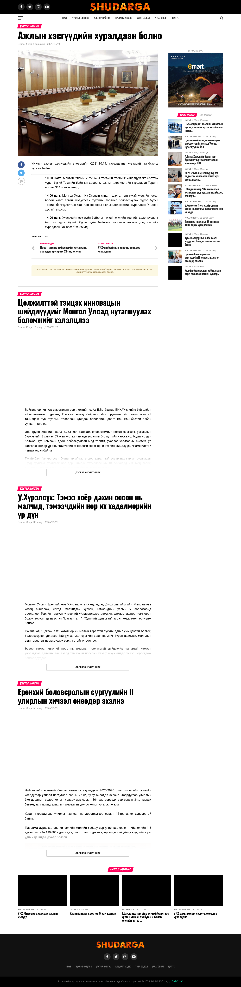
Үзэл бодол (143, 18)
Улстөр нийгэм (102, 18)
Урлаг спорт (161, 18)
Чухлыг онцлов (80, 18)
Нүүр (64, 18)
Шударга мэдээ (123, 18)
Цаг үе (175, 18)
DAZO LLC (176, 981)
